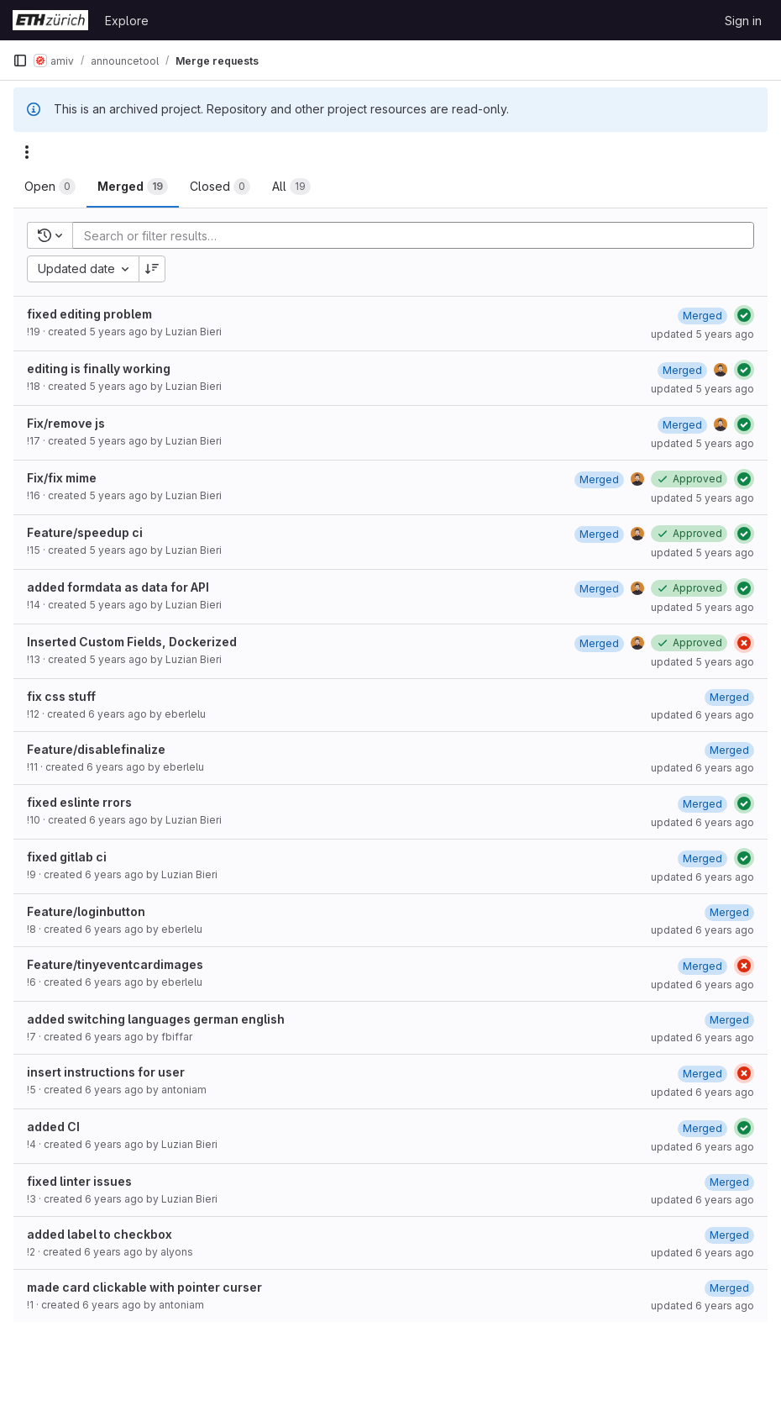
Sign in (743, 20)
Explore (127, 20)
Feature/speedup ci (85, 532)
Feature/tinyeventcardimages (115, 964)
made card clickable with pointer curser (144, 1287)
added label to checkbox (99, 1234)
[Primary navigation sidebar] (20, 60)
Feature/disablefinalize (96, 749)
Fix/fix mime (62, 478)
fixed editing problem (89, 314)
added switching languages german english (156, 1019)
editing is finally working (98, 368)
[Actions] (26, 152)
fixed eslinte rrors (79, 802)
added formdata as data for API (118, 587)
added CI (53, 1126)
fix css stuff (61, 696)
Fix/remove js (66, 423)
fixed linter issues (79, 1181)
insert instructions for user (106, 1072)
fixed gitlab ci (67, 857)
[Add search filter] (418, 235)
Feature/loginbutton (86, 911)
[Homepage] (50, 20)
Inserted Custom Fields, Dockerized (132, 642)
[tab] (49, 187)
